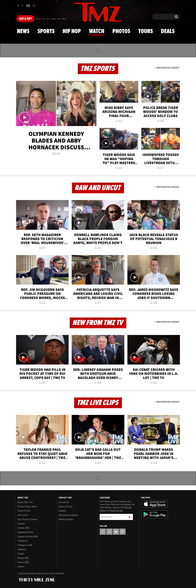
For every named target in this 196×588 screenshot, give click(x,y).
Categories (22, 541)
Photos (121, 31)
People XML (23, 558)
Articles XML (23, 528)
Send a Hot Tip (66, 506)
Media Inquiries (66, 519)
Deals (168, 31)
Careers (62, 511)
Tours (145, 31)
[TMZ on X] (23, 6)
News (23, 31)
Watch (96, 31)
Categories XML (25, 545)
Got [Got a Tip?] (25, 19)
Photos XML (23, 562)
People (20, 553)
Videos (20, 566)
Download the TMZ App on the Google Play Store (155, 514)
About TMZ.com (25, 502)
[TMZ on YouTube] (116, 532)
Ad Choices (22, 515)
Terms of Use (23, 511)
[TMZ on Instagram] (34, 5)
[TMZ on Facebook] (18, 6)
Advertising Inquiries (68, 515)
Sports (46, 31)
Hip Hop (72, 31)
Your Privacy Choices (27, 519)
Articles (21, 523)
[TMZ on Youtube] (28, 5)
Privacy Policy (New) (27, 506)
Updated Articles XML (27, 536)
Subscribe (130, 517)
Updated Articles (25, 532)
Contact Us (64, 502)
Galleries (21, 549)
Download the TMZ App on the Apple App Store (155, 504)
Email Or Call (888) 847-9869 (51, 19)
